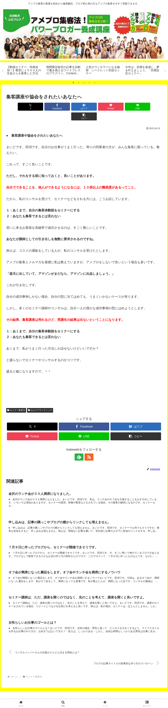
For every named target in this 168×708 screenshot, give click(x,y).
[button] (149, 107)
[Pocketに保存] (97, 107)
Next (165, 71)
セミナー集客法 (16, 400)
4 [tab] (89, 83)
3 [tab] (84, 83)
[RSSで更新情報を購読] (88, 447)
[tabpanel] (24, 70)
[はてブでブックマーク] (70, 107)
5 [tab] (94, 83)
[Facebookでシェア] (44, 107)
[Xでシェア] (18, 107)
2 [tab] (78, 83)
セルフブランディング (40, 400)
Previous (2, 71)
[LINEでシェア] (123, 107)
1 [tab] (73, 83)
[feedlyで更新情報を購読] (79, 447)
